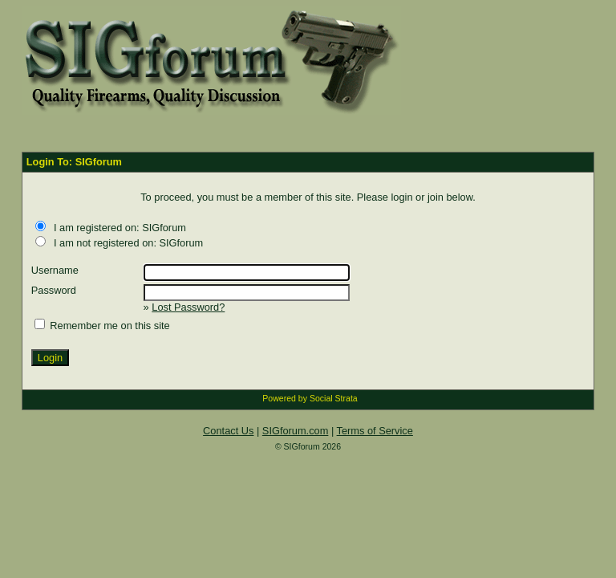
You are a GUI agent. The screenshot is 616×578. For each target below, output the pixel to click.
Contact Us (228, 431)
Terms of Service (375, 431)
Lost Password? (188, 307)
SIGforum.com (295, 431)
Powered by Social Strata (309, 398)
